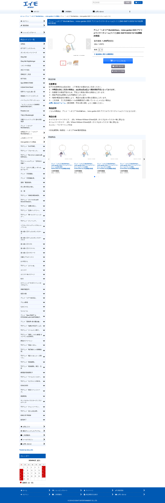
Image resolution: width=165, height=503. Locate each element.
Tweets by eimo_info (26, 450)
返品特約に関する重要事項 (103, 54)
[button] (130, 11)
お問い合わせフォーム (57, 103)
